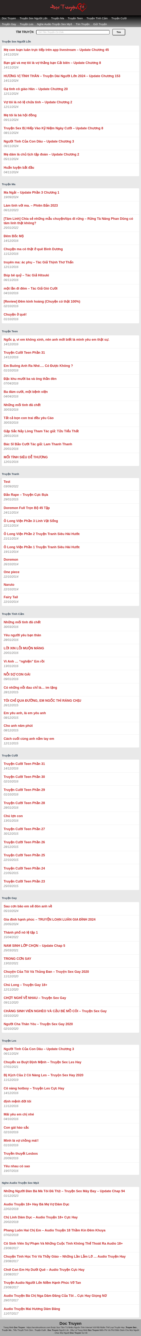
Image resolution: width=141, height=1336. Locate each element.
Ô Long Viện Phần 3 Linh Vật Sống (31, 521)
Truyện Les (26, 24)
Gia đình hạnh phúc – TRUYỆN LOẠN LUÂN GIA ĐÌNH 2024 (49, 919)
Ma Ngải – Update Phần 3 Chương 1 (31, 192)
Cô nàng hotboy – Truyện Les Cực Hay (34, 1088)
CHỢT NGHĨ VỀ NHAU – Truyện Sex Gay (35, 998)
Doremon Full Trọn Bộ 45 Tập (27, 508)
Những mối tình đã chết (22, 405)
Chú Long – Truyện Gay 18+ (25, 985)
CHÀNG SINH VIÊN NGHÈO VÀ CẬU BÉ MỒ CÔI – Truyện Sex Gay (55, 1011)
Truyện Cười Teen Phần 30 (24, 777)
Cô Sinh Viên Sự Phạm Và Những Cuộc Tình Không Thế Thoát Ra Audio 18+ (63, 1243)
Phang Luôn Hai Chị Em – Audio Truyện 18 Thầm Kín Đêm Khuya (54, 1230)
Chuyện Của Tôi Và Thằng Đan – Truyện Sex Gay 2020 (46, 972)
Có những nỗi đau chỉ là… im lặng (30, 687)
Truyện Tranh (10, 473)
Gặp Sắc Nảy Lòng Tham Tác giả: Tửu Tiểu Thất (41, 431)
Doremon (11, 559)
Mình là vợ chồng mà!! (21, 1140)
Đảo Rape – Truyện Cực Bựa (26, 495)
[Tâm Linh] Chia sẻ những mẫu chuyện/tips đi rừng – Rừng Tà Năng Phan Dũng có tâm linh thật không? (68, 221)
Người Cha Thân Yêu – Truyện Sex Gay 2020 (38, 1024)
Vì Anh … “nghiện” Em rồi (24, 661)
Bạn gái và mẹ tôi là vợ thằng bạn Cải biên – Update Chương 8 (52, 63)
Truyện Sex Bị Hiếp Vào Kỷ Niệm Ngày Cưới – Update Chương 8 (53, 128)
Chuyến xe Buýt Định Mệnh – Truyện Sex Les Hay (42, 1062)
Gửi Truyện (100, 24)
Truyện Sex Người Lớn (33, 18)
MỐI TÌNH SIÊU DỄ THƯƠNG (26, 457)
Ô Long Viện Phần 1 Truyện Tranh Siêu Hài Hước (42, 547)
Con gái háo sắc (16, 1127)
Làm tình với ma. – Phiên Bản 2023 (31, 205)
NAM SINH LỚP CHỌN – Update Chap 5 (34, 946)
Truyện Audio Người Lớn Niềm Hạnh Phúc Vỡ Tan (42, 1283)
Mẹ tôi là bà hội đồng (20, 115)
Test (7, 482)
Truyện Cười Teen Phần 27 (24, 829)
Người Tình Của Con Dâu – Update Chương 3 (39, 141)
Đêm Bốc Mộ (14, 236)
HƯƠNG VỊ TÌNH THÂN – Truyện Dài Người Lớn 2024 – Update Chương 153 (62, 76)
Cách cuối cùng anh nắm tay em (29, 739)
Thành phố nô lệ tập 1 (21, 932)
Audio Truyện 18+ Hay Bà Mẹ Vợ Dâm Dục (36, 1204)
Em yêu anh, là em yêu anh (25, 713)
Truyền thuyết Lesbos (21, 1153)
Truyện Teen (75, 18)
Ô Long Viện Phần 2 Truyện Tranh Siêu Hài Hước (42, 534)
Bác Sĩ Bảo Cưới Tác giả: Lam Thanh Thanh (38, 444)
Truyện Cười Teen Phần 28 (24, 803)
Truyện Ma (57, 18)
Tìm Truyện (83, 24)
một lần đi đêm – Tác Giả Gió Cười (30, 288)
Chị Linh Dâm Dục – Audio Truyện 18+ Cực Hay (41, 1217)
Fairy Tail (11, 597)
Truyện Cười (118, 18)
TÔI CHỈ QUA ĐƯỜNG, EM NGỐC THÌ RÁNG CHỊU (42, 700)
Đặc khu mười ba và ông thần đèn (30, 379)
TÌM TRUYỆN (24, 32)
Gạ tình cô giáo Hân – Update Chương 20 (36, 89)
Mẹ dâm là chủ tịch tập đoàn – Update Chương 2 (41, 154)
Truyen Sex (131, 1327)
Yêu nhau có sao (17, 1166)
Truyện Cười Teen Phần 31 (24, 352)
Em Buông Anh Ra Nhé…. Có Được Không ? (38, 366)
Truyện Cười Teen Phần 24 (24, 868)
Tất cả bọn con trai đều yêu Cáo (29, 418)
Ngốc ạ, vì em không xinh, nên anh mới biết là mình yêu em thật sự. (56, 339)
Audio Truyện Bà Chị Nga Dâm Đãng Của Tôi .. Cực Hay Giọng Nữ (55, 1296)
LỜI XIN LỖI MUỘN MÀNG (24, 648)
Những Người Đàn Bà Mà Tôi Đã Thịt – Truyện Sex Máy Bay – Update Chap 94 (64, 1191)
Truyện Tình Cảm (97, 18)
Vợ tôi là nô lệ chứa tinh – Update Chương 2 (38, 102)
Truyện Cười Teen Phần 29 (24, 790)
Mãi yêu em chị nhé (19, 1114)
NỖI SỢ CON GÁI (17, 674)
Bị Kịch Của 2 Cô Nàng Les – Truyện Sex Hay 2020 (43, 1075)
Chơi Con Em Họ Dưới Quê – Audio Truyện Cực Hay (44, 1270)
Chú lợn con (13, 816)
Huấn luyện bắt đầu (19, 167)
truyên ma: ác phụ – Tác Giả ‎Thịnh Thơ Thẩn (38, 262)
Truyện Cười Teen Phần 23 (24, 881)
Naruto (9, 584)
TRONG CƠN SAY (17, 959)
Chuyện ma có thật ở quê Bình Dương (33, 249)
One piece (11, 572)
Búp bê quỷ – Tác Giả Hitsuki (26, 275)
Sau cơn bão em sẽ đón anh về (28, 906)
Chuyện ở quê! (15, 314)
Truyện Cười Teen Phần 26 (24, 842)
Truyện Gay (9, 24)
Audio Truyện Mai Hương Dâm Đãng (32, 1309)
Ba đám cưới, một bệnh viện (26, 392)
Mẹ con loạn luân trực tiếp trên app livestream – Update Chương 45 (56, 50)
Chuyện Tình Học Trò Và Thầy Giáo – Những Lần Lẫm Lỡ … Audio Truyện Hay (65, 1256)
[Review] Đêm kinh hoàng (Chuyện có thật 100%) (42, 301)
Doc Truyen (9, 18)
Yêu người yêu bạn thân (22, 635)
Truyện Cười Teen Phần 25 (24, 855)
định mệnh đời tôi (17, 1101)
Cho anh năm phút (18, 726)
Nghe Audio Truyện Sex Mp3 (54, 24)
